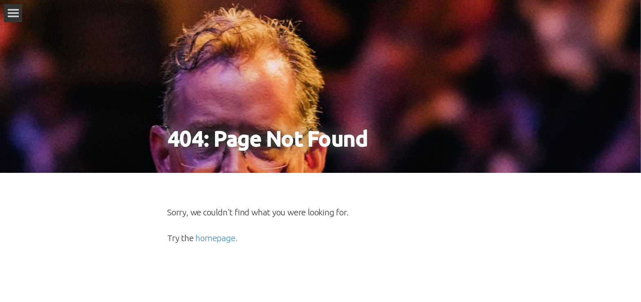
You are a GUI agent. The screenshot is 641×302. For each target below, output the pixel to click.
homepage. (216, 238)
